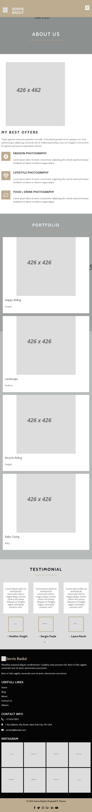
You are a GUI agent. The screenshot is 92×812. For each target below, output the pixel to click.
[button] (44, 642)
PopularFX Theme (57, 801)
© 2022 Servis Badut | (37, 801)
